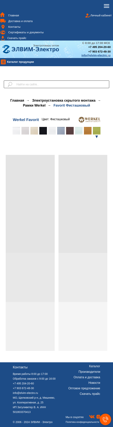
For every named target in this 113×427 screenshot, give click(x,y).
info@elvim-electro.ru (25, 392)
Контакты (14, 26)
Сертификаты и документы (26, 32)
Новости (94, 382)
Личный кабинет (101, 15)
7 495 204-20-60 (100, 47)
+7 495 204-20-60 (23, 383)
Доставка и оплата (20, 21)
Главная (13, 15)
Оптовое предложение (84, 388)
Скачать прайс (16, 38)
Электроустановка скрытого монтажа (63, 100)
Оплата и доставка (87, 377)
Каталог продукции (20, 61)
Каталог (94, 366)
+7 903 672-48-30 (99, 51)
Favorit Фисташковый (72, 105)
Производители (89, 371)
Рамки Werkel (34, 105)
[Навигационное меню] (106, 6)
